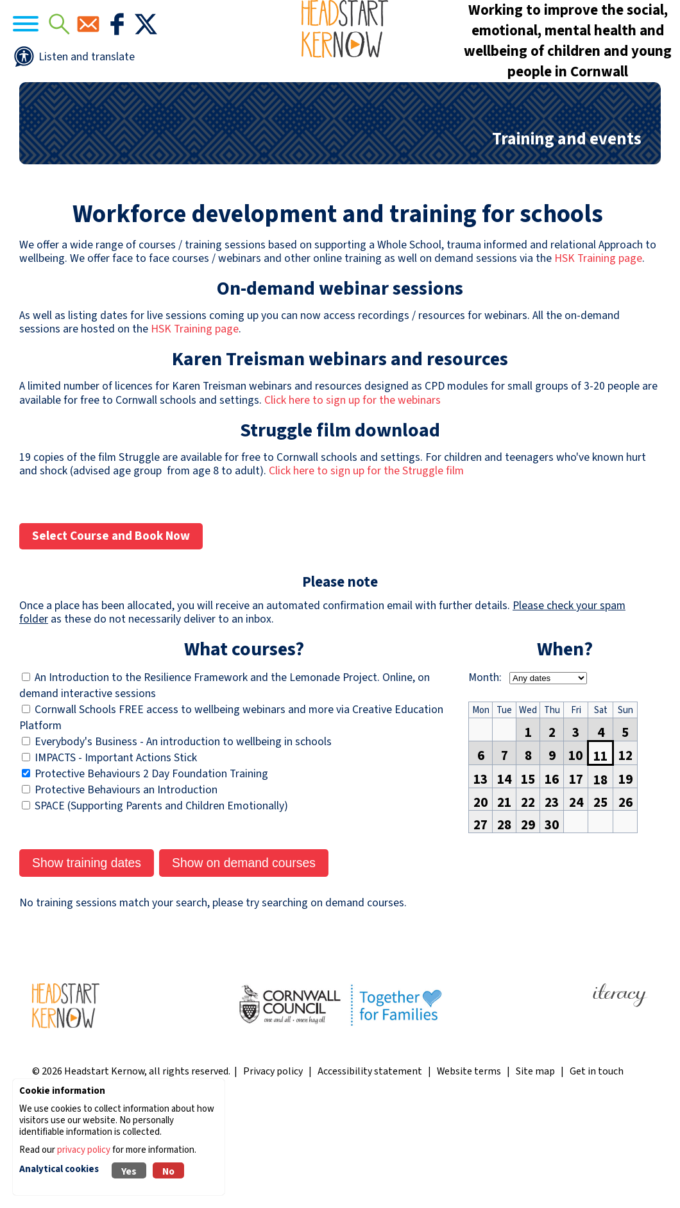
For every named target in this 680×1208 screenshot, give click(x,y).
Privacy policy (273, 1169)
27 (480, 919)
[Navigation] (64, 64)
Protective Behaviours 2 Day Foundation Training (151, 871)
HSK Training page (598, 356)
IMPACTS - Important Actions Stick (116, 855)
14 (504, 873)
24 (576, 896)
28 (504, 919)
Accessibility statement (370, 1169)
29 (528, 919)
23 (552, 896)
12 (625, 849)
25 (600, 896)
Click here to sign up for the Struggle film (366, 568)
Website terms (469, 1169)
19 (625, 873)
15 (528, 873)
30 (552, 919)
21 (504, 896)
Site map (535, 1169)
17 (576, 873)
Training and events (567, 237)
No (168, 1171)
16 (552, 873)
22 (528, 896)
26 (625, 896)
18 (600, 874)
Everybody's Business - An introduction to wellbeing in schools (183, 839)
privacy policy (83, 1150)
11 (600, 850)
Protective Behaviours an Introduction (126, 887)
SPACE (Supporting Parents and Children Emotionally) (161, 903)
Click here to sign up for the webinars (352, 498)
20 (480, 896)
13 (480, 873)
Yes (129, 1171)
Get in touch (597, 1169)
